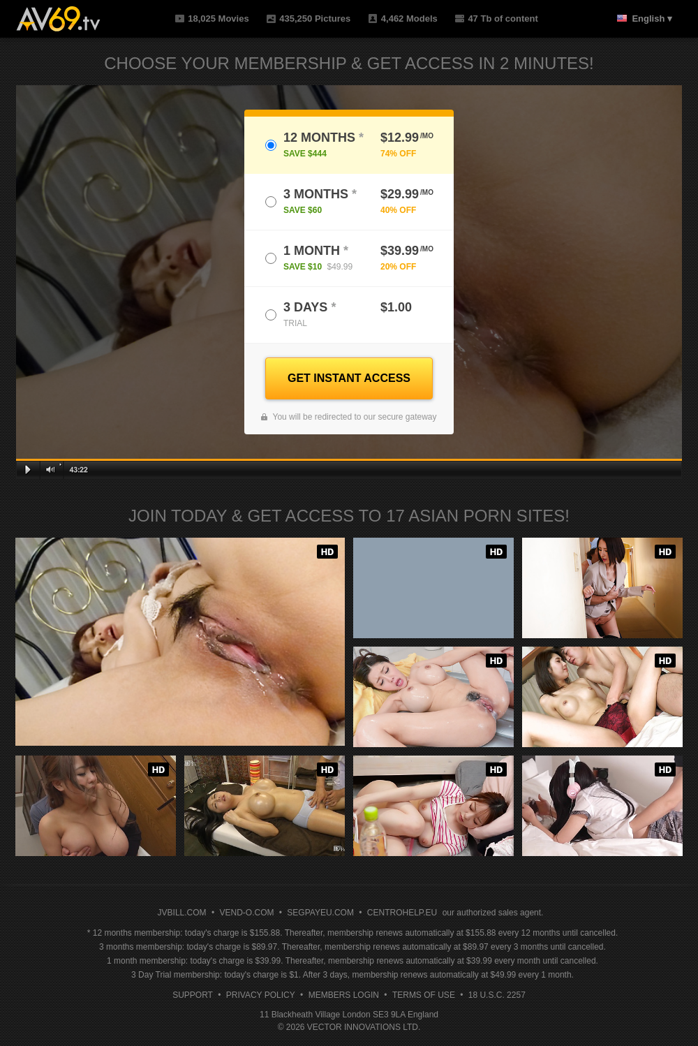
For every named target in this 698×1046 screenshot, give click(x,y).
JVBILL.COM (182, 913)
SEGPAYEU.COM (320, 913)
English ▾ (652, 18)
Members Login (344, 995)
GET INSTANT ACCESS (349, 378)
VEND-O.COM (246, 913)
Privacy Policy (260, 995)
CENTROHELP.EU (402, 913)
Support (192, 995)
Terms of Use (423, 995)
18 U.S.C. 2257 (497, 995)
